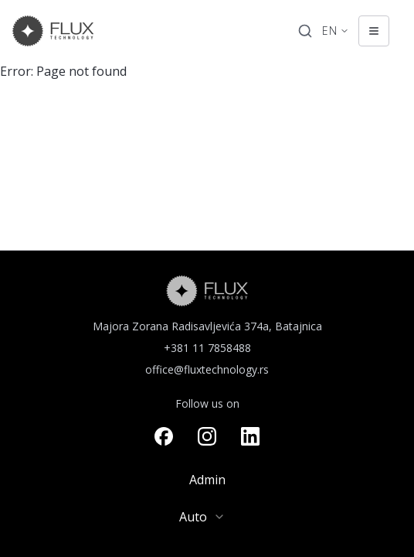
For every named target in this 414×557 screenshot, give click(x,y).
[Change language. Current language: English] (335, 31)
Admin (207, 479)
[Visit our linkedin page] (250, 436)
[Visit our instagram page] (207, 436)
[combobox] (207, 516)
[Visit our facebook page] (163, 436)
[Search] (305, 31)
